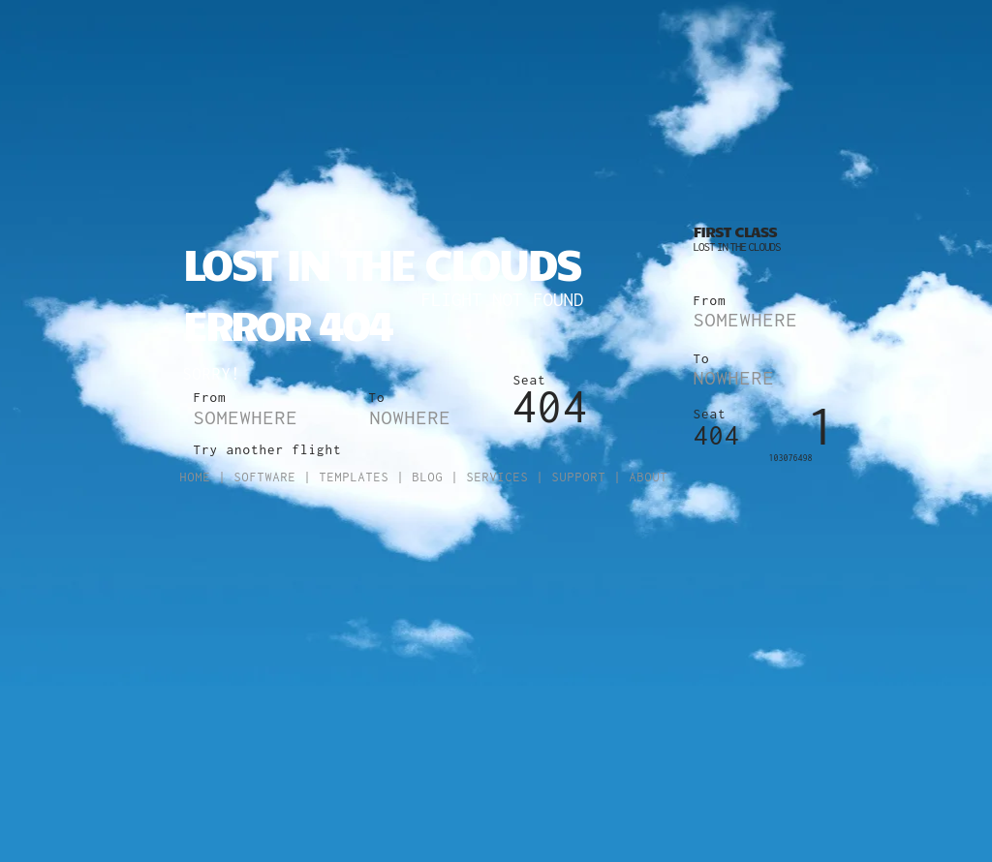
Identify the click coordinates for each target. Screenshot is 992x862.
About (649, 477)
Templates (354, 477)
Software (265, 477)
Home (195, 477)
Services (498, 477)
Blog (428, 477)
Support (579, 477)
